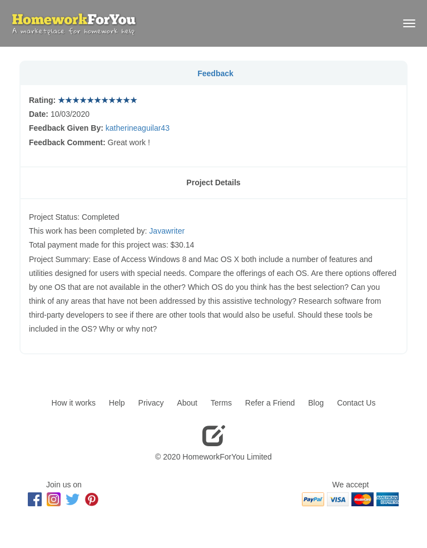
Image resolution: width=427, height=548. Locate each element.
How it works (74, 402)
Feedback (215, 73)
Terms (221, 402)
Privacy (151, 402)
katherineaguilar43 (138, 128)
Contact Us (356, 402)
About (187, 402)
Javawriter (167, 230)
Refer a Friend (270, 402)
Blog (316, 402)
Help (117, 402)
